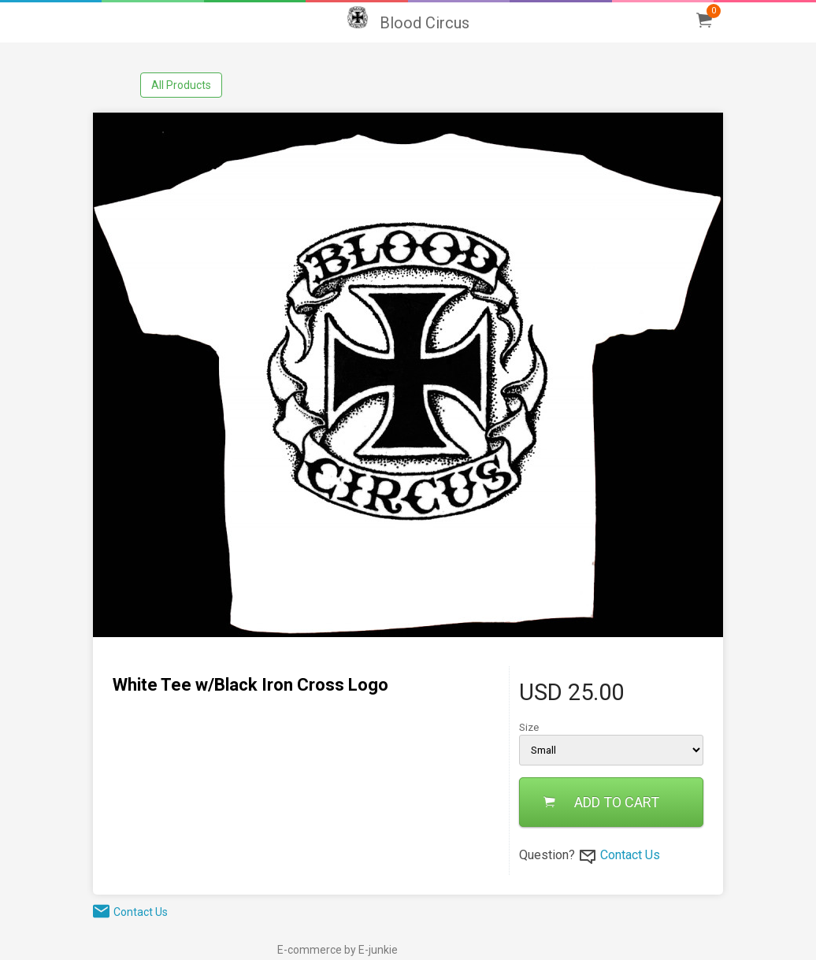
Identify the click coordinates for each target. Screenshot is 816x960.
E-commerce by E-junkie (337, 949)
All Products (181, 85)
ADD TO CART (601, 802)
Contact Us (630, 854)
